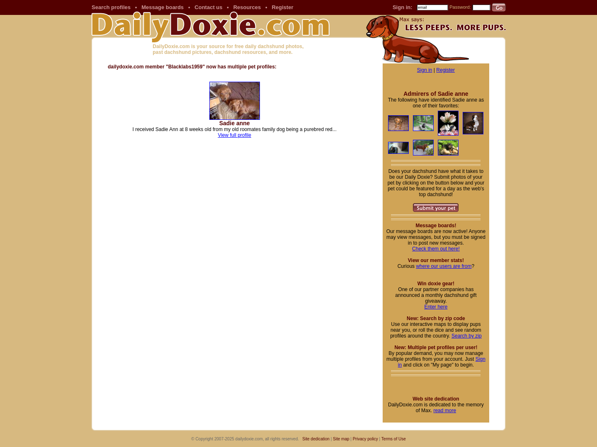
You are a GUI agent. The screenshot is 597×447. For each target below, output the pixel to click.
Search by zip (466, 336)
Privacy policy (365, 439)
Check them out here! (436, 249)
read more (444, 410)
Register (282, 7)
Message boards (162, 7)
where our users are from (443, 266)
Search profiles (111, 7)
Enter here (435, 307)
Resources (247, 7)
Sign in (424, 70)
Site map (341, 439)
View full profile (234, 135)
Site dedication (316, 439)
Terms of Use (393, 439)
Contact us (208, 7)
